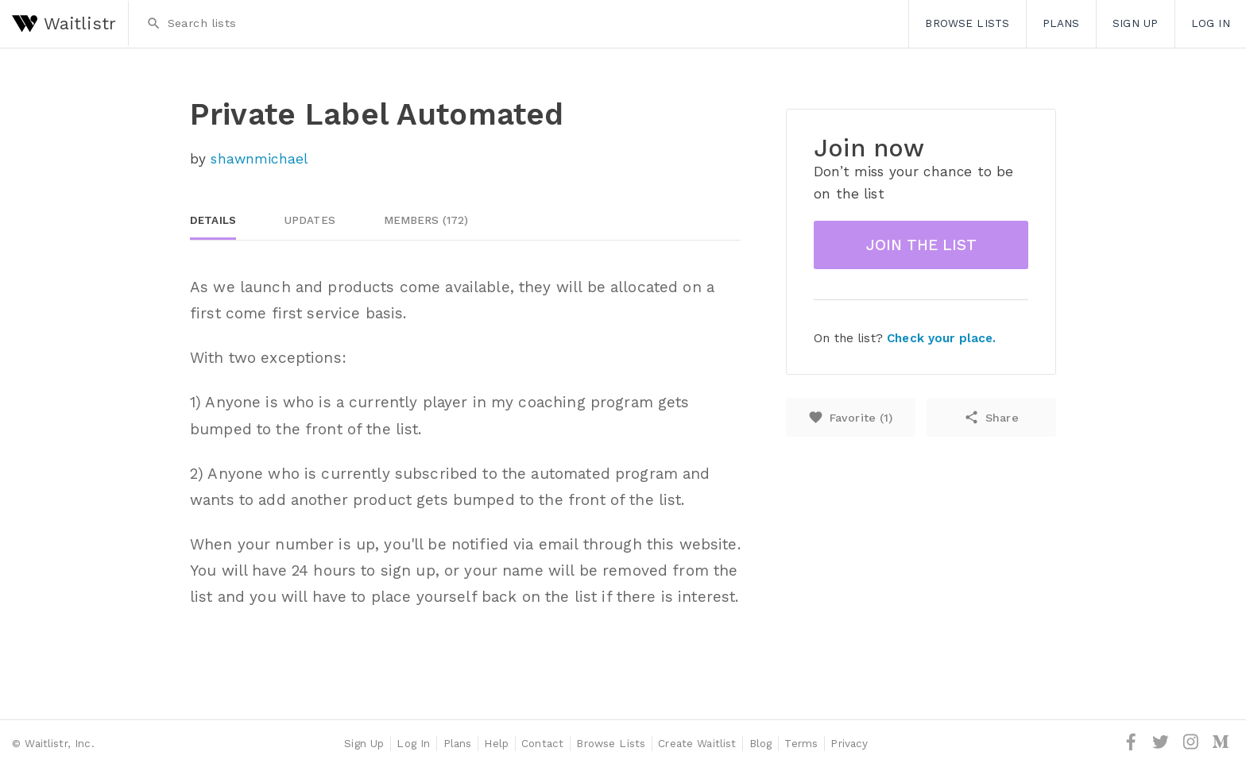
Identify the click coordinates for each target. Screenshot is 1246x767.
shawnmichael (259, 159)
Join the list (921, 245)
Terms (801, 743)
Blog (760, 743)
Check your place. (941, 338)
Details (213, 220)
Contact (542, 743)
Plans (1061, 23)
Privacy (849, 743)
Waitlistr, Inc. (59, 743)
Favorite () (850, 417)
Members (426, 220)
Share (991, 417)
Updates (309, 220)
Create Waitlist (697, 743)
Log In (1210, 23)
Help (496, 743)
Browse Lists (967, 23)
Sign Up (1135, 23)
